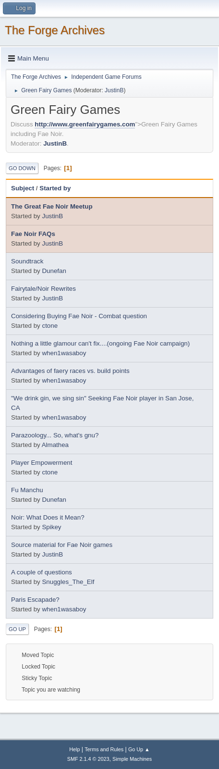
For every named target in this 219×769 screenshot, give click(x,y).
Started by (55, 188)
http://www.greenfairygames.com (85, 124)
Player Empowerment (41, 462)
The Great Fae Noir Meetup (52, 206)
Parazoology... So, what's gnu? (54, 435)
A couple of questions (41, 572)
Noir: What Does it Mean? (48, 517)
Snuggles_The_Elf (68, 581)
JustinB (114, 90)
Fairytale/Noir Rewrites (43, 288)
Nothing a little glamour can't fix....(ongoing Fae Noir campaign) (100, 343)
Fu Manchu (27, 490)
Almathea (55, 444)
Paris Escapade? (35, 599)
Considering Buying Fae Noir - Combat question (79, 316)
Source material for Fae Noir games (61, 544)
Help (74, 749)
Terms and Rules (104, 749)
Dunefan (54, 270)
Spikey (51, 527)
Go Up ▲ (139, 749)
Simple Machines (132, 759)
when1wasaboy (64, 353)
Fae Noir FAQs (33, 233)
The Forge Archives (55, 30)
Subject (22, 188)
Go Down (22, 168)
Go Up (17, 629)
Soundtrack (27, 261)
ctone (50, 325)
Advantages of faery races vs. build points (70, 370)
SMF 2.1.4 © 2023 (88, 759)
